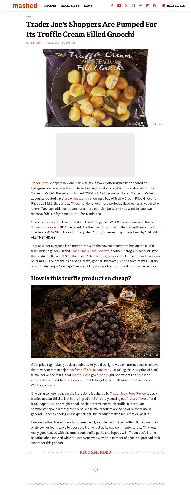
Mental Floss (81, 375)
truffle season (50, 227)
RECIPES (50, 5)
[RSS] (155, 6)
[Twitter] (126, 6)
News (29, 17)
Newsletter (173, 5)
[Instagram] (133, 6)
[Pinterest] (140, 6)
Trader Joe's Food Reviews (90, 251)
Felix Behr (35, 43)
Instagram (81, 198)
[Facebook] (112, 6)
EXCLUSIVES (70, 5)
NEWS (88, 5)
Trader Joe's (40, 183)
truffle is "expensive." (94, 370)
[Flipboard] (148, 6)
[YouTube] (119, 6)
